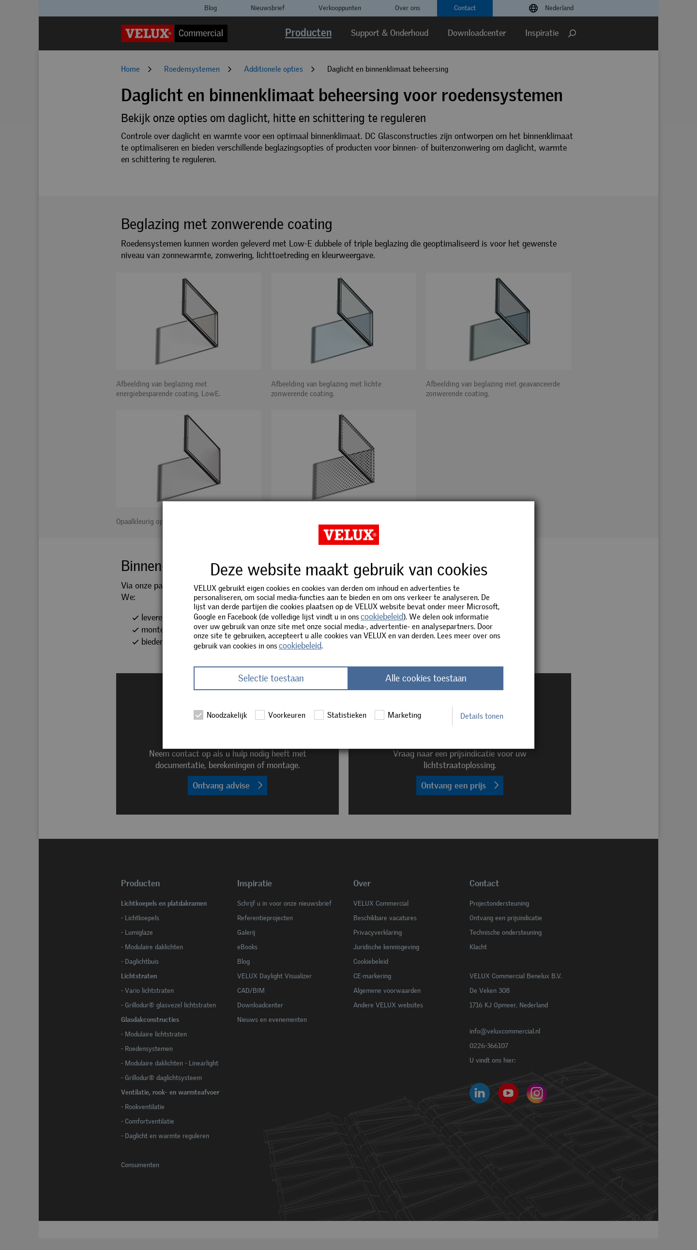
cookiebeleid (382, 616)
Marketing (398, 715)
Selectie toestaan (271, 678)
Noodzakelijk (220, 715)
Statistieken (340, 715)
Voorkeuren (280, 715)
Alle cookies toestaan (426, 678)
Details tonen (481, 716)
